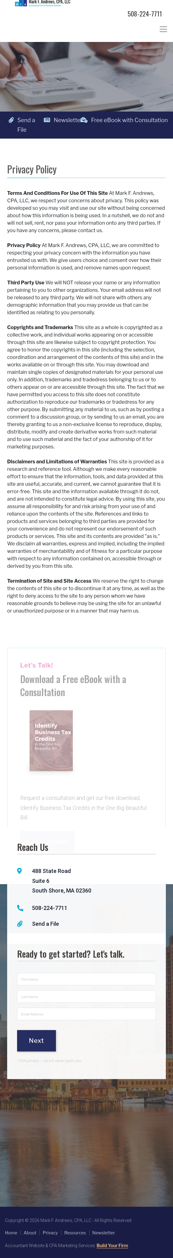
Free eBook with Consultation (96, 120)
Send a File (22, 125)
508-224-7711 (145, 13)
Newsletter (60, 120)
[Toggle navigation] (163, 29)
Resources (75, 1232)
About (30, 1232)
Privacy (50, 1232)
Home (11, 1232)
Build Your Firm (112, 1245)
